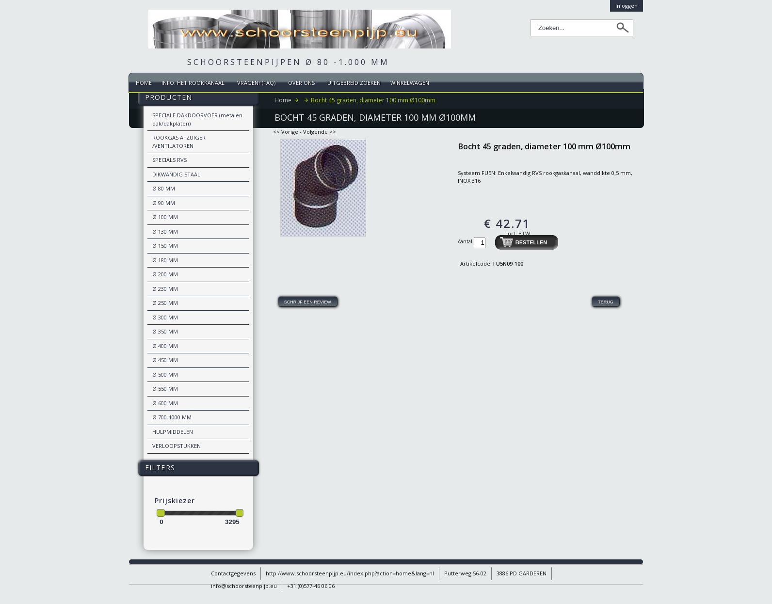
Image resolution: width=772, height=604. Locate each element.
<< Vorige (285, 131)
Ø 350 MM (165, 331)
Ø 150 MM (165, 245)
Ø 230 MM (165, 288)
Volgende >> (319, 131)
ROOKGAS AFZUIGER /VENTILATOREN (179, 141)
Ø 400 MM (165, 346)
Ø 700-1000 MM (172, 417)
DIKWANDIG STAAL (176, 174)
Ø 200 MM (165, 274)
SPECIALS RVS (169, 159)
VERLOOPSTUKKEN (176, 445)
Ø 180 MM (165, 260)
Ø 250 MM (165, 302)
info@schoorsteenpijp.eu (244, 585)
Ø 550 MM (165, 388)
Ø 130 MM (165, 231)
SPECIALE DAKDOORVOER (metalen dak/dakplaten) (197, 119)
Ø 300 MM (165, 317)
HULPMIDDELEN (172, 431)
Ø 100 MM (165, 217)
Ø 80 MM (163, 188)
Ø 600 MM (165, 403)
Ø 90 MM (163, 203)
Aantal (466, 241)
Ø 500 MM (165, 374)
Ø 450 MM (165, 360)
